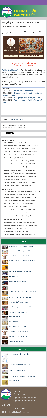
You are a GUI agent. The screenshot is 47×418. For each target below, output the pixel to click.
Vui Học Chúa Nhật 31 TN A (11, 207)
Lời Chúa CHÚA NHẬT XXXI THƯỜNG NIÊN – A (17, 151)
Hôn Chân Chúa (13, 266)
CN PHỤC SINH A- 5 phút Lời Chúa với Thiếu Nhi (23, 292)
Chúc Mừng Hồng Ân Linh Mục (17, 370)
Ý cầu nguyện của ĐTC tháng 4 (18, 312)
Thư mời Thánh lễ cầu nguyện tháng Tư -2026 (22, 260)
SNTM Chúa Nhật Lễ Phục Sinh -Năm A (20, 287)
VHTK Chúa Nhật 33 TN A (11, 179)
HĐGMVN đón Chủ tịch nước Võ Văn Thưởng (22, 376)
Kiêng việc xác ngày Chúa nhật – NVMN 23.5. (22, 364)
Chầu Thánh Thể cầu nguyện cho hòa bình (16, 222)
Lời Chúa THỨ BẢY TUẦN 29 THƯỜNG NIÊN (16, 234)
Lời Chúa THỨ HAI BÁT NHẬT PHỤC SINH (21, 246)
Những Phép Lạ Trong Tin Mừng (13, 231)
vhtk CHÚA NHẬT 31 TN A (11, 228)
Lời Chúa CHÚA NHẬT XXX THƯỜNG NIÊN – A (17, 225)
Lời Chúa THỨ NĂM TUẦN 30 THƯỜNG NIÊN (16, 200)
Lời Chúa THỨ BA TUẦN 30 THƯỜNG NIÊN (16, 213)
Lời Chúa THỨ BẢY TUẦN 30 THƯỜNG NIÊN (16, 148)
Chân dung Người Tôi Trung (16, 341)
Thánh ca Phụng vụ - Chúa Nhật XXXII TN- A (16, 176)
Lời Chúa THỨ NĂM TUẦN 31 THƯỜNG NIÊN (16, 173)
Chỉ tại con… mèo (14, 380)
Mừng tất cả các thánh (23, 91)
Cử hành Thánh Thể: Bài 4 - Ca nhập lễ (15, 203)
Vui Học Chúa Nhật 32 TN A (11, 167)
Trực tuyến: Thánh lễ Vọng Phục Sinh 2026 (21, 251)
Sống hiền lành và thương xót (27, 98)
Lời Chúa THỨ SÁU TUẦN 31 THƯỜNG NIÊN (16, 182)
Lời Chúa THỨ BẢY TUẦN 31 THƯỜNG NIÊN (16, 185)
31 (9, 70)
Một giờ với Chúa (13, 321)
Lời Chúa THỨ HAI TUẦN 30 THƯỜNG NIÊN (16, 216)
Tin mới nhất (23, 241)
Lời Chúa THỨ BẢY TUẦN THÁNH (18, 302)
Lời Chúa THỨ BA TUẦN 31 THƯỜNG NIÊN (16, 164)
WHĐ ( (5, 70)
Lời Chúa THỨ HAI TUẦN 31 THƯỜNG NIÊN (16, 161)
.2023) (15, 70)
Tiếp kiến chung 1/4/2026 (16, 316)
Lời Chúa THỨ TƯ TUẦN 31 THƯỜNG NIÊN (16, 170)
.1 (11, 70)
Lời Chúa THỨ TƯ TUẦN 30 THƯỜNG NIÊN (16, 210)
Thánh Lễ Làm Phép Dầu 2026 (17, 326)
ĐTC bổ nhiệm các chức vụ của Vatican (20, 336)
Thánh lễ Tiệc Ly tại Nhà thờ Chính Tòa (20, 271)
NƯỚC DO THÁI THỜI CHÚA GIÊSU (19, 354)
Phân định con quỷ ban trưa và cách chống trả (17, 197)
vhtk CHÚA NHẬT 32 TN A (11, 142)
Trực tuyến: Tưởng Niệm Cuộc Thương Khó (21, 255)
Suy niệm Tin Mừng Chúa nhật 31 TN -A (15, 154)
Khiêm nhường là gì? (10, 158)
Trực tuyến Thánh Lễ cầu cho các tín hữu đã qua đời (18, 191)
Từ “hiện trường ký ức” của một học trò (20, 307)
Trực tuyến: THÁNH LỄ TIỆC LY (18, 276)
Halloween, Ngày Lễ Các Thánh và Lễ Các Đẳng (17, 145)
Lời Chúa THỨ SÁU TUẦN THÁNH (18, 331)
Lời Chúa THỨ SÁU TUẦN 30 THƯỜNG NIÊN (16, 194)
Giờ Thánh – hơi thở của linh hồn (18, 281)
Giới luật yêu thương (9, 219)
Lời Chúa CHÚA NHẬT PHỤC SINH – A (20, 297)
